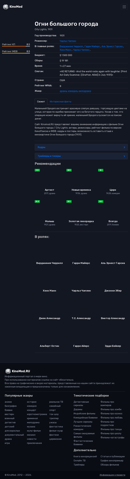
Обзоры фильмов (110, 464)
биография (11, 406)
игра (7, 443)
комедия (72, 91)
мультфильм (34, 430)
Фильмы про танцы (111, 429)
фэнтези (54, 435)
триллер (54, 418)
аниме (8, 402)
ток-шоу (54, 414)
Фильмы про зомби (111, 409)
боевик (8, 410)
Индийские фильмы (84, 413)
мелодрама (85, 91)
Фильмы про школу (111, 433)
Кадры (81, 147)
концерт (31, 410)
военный (9, 418)
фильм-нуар (56, 430)
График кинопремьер (112, 460)
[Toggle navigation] (124, 7)
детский (9, 426)
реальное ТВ (56, 402)
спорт (52, 410)
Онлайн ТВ (80, 460)
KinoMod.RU (21, 371)
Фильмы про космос (111, 413)
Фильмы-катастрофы (112, 437)
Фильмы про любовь (112, 417)
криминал (32, 418)
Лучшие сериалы (83, 421)
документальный (14, 435)
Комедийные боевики (86, 417)
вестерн (9, 414)
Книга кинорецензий (85, 456)
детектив (10, 422)
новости (31, 439)
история (31, 402)
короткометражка (37, 414)
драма (63, 91)
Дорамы (78, 409)
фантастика (56, 426)
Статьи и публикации (113, 456)
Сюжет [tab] (41, 101)
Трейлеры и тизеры (81, 156)
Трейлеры (79, 464)
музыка (31, 426)
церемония (55, 439)
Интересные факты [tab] (60, 101)
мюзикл (31, 435)
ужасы (53, 422)
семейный (55, 406)
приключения (34, 443)
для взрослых (12, 430)
